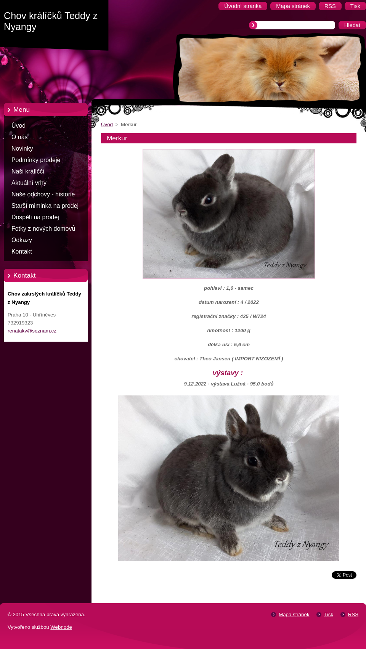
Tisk (328, 614)
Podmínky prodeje (35, 160)
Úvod (18, 125)
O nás (19, 137)
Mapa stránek (294, 614)
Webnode (61, 627)
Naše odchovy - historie (43, 194)
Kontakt (21, 251)
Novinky (22, 148)
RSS (353, 614)
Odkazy (21, 240)
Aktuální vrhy (29, 183)
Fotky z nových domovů (43, 228)
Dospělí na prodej (35, 217)
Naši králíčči (27, 171)
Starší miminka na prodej (45, 205)
